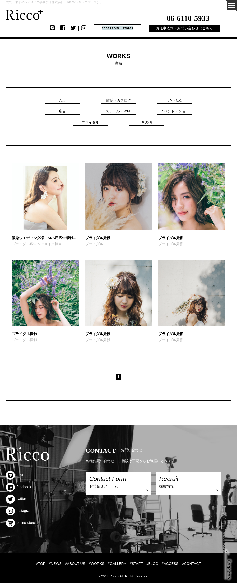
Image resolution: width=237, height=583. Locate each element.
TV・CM (175, 100)
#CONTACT (191, 564)
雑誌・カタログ (118, 100)
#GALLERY (117, 564)
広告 (62, 111)
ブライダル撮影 (97, 238)
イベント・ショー (174, 111)
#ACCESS (170, 564)
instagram (19, 511)
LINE (15, 475)
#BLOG (152, 564)
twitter (16, 499)
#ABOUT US (75, 564)
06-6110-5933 (187, 18)
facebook (18, 487)
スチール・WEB (118, 111)
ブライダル (90, 122)
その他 (146, 122)
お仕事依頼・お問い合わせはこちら (184, 28)
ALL (62, 100)
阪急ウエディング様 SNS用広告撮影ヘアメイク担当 (45, 238)
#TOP (40, 564)
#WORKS (96, 564)
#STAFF (136, 564)
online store (20, 523)
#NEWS (55, 564)
